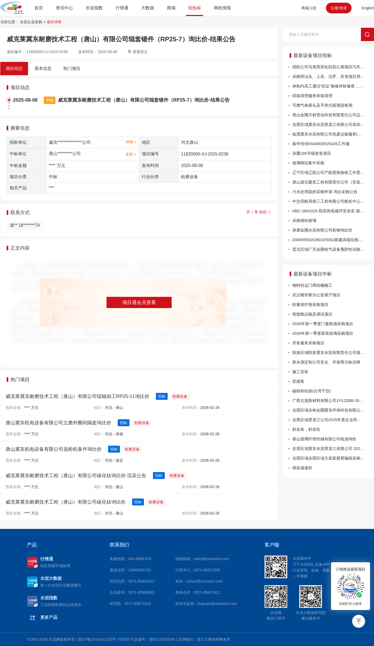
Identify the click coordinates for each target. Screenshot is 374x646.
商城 (171, 8)
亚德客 (298, 381)
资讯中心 (64, 8)
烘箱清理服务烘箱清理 (312, 95)
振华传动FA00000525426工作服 (321, 143)
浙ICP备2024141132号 (97, 639)
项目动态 (14, 68)
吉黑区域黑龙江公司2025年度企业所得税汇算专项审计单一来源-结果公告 (333, 419)
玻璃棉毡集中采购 (308, 163)
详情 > (130, 142)
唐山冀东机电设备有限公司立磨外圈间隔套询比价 (58, 422)
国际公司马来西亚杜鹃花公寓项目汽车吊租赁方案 (333, 67)
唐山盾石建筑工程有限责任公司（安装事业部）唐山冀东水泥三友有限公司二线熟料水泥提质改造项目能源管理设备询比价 (333, 182)
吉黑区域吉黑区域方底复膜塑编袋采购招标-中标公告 (333, 458)
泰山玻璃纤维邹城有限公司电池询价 (324, 439)
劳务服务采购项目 (308, 343)
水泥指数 (94, 8)
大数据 (147, 8)
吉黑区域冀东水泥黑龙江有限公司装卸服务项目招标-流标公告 (333, 124)
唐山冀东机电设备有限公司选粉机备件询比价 (54, 449)
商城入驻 (308, 8)
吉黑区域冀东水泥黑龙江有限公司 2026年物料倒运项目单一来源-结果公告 (333, 448)
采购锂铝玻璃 (304, 220)
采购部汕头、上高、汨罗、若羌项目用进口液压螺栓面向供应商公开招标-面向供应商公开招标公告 (333, 76)
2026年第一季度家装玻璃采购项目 (322, 333)
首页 (38, 8)
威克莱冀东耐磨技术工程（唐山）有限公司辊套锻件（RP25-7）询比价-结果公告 (144, 100)
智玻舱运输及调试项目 (312, 314)
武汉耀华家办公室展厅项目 (316, 295)
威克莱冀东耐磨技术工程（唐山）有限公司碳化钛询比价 (66, 502)
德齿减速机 (302, 467)
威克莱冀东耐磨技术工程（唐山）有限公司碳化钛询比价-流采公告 (76, 475)
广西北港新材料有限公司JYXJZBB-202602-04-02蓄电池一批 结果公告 (333, 400)
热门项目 (71, 68)
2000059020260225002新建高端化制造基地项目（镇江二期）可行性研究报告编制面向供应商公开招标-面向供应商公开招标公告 (333, 239)
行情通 (122, 8)
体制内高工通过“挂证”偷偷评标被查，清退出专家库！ (333, 86)
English (368, 8)
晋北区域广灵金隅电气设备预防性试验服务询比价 (333, 249)
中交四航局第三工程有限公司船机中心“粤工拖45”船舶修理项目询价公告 (333, 201)
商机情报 (222, 8)
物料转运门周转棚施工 (312, 285)
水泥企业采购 (31, 22)
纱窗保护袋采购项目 (310, 304)
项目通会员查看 (139, 302)
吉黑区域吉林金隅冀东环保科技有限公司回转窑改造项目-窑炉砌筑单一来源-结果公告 (333, 410)
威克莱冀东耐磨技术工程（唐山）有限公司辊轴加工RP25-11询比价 (77, 396)
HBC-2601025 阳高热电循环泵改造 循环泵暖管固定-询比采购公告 (333, 211)
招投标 (194, 8)
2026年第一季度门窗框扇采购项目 (322, 323)
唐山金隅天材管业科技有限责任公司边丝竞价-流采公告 (333, 115)
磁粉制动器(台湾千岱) (311, 391)
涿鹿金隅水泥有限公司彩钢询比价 (322, 230)
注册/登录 (339, 8)
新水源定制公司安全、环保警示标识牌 (326, 362)
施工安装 (300, 371)
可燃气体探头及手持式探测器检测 (322, 105)
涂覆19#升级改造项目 (311, 153)
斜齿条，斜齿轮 (306, 429)
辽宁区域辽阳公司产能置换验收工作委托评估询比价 (333, 172)
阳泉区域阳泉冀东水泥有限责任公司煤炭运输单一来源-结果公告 (333, 352)
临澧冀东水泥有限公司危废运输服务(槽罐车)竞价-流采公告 (333, 134)
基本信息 (43, 68)
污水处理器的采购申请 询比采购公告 (324, 191)
